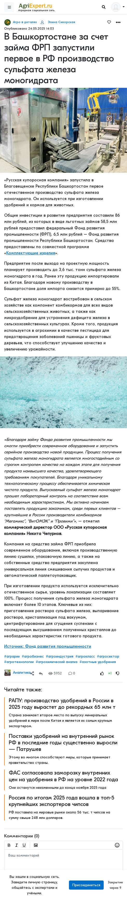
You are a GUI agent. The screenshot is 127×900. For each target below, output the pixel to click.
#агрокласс (85, 656)
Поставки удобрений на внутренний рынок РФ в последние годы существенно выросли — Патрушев (63, 742)
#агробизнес (33, 656)
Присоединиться (86, 885)
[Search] (103, 7)
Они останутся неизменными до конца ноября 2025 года (57, 787)
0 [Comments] (71, 673)
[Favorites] (109, 21)
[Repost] (40, 673)
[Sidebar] (9, 7)
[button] (118, 22)
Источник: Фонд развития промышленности (47, 646)
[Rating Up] (102, 673)
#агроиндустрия (59, 656)
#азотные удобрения (98, 662)
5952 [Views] (55, 673)
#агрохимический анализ (56, 662)
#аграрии (12, 656)
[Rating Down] (117, 673)
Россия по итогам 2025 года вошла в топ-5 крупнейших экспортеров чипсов (61, 801)
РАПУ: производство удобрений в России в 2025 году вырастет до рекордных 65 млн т (62, 703)
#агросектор (108, 656)
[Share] (32, 673)
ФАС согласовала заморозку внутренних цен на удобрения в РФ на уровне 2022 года (63, 776)
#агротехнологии (19, 662)
